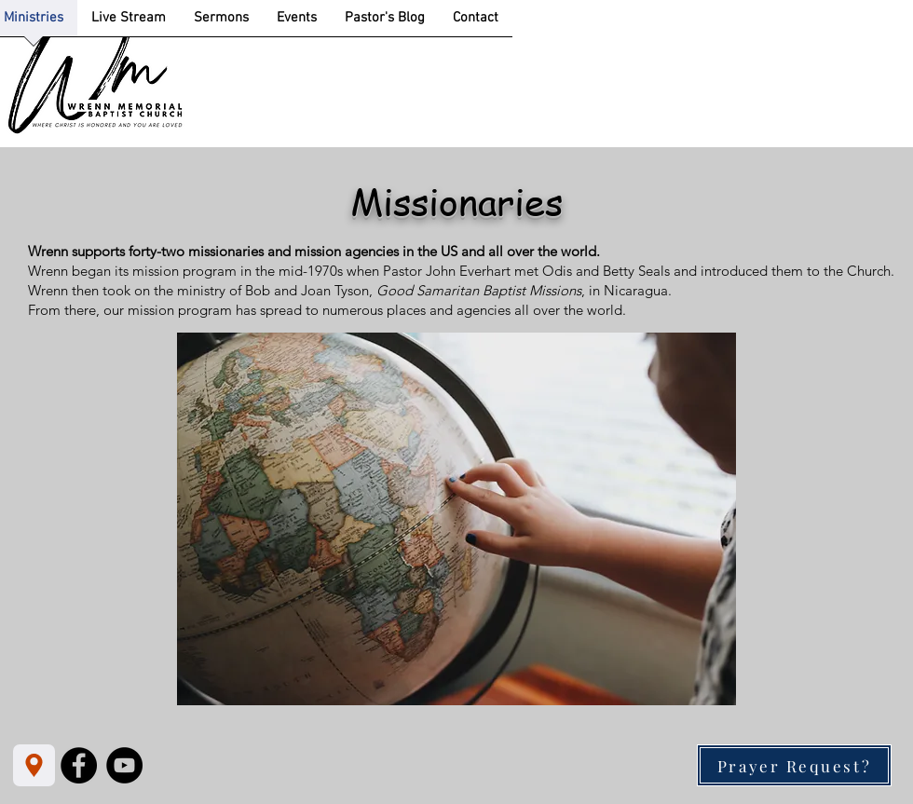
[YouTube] (124, 765)
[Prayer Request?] (794, 765)
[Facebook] (79, 765)
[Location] (34, 765)
